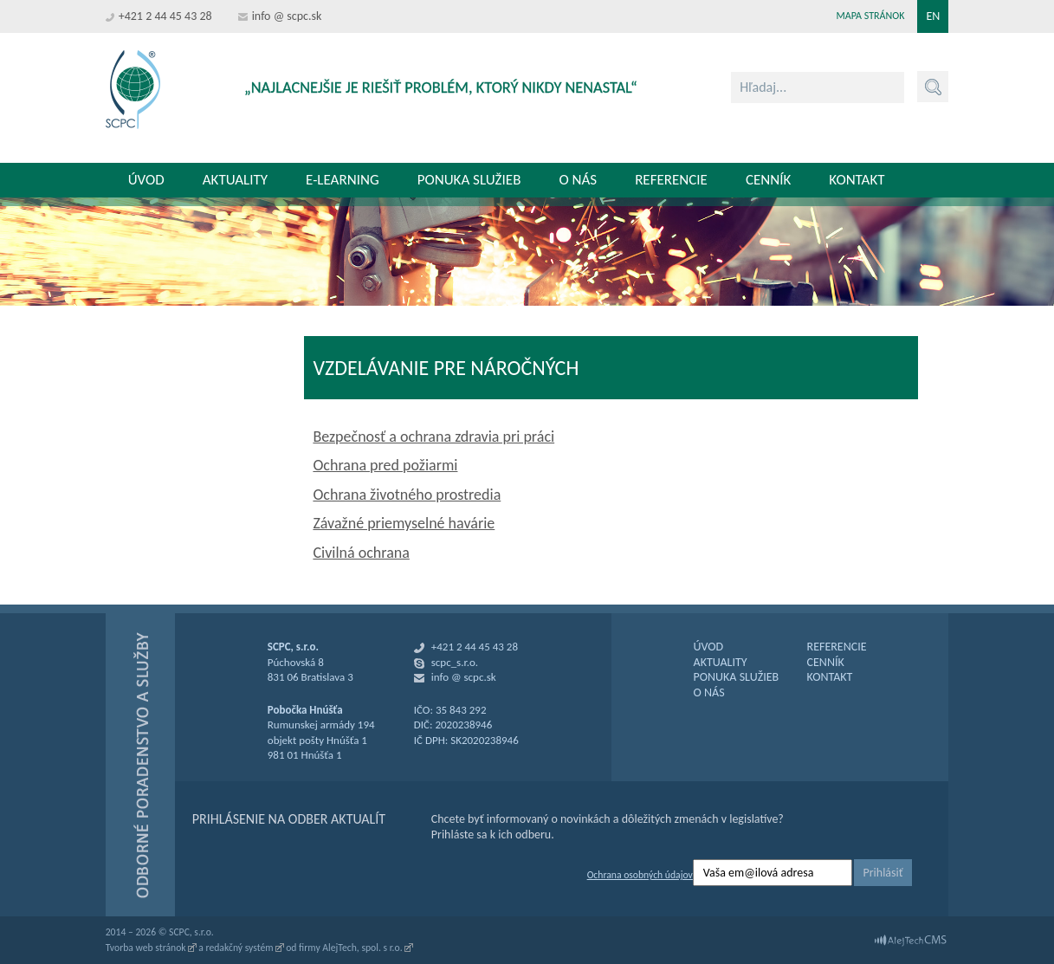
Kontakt (856, 180)
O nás (578, 180)
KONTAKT (830, 677)
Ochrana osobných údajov (640, 875)
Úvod (146, 180)
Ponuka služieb (469, 180)
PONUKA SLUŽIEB (736, 677)
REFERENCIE (837, 646)
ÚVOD (709, 646)
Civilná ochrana (361, 552)
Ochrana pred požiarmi (385, 465)
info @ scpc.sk (287, 16)
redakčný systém (240, 947)
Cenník (768, 180)
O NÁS (709, 692)
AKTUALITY (720, 662)
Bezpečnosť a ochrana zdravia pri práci (433, 436)
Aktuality (235, 180)
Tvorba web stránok (146, 947)
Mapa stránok (871, 16)
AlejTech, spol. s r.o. (362, 947)
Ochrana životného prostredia (407, 494)
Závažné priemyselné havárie (404, 523)
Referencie (671, 180)
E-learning (342, 180)
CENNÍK (825, 662)
